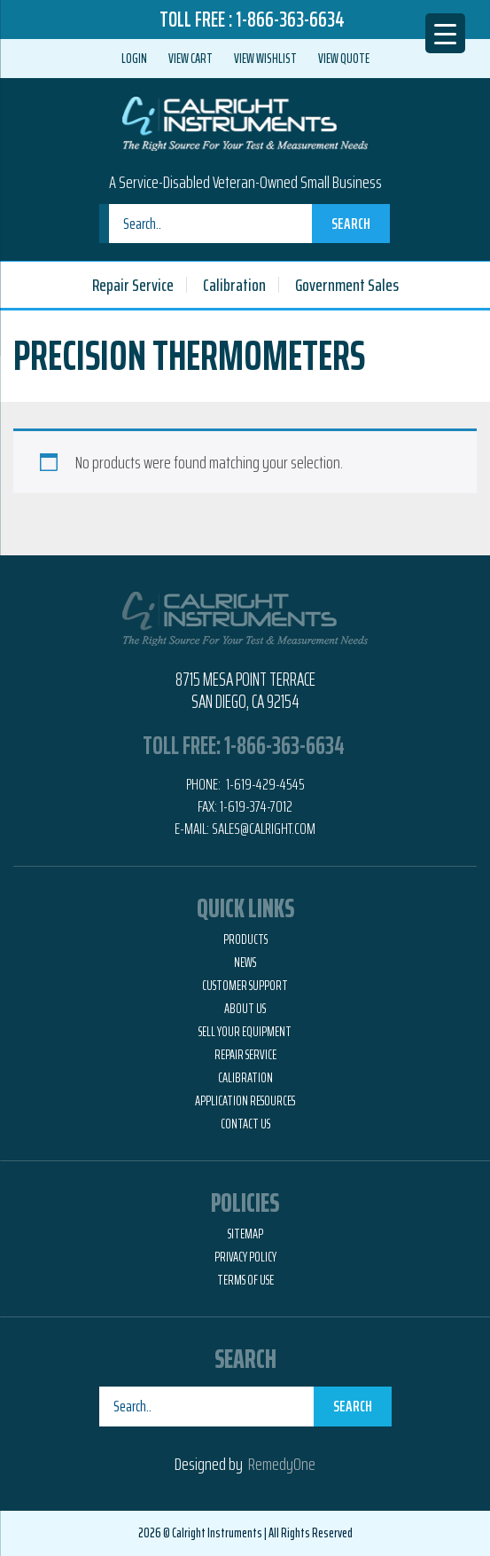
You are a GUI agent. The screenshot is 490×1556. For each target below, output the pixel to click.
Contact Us (245, 1124)
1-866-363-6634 (290, 19)
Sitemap (245, 1234)
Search (350, 223)
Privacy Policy (245, 1257)
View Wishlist (265, 58)
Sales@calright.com (263, 828)
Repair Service (133, 285)
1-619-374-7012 (256, 806)
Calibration (234, 285)
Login (134, 58)
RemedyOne (281, 1464)
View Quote (343, 58)
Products (245, 939)
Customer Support (245, 985)
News (245, 962)
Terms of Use (245, 1280)
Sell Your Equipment (245, 1031)
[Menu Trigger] (445, 33)
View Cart (190, 58)
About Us (245, 1008)
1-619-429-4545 (264, 784)
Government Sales (347, 285)
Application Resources (245, 1101)
